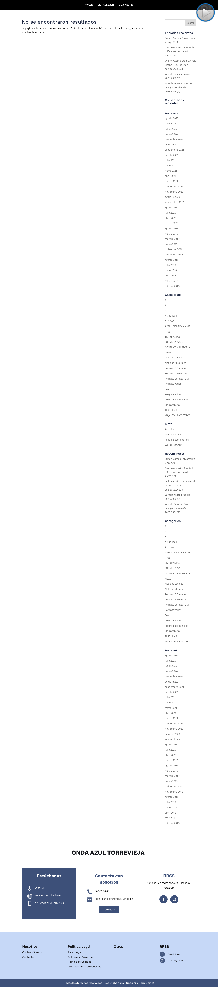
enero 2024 (171, 134)
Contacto (109, 909)
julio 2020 (170, 212)
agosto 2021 (171, 155)
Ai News (169, 321)
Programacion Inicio (176, 399)
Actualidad (171, 315)
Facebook (175, 954)
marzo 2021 (171, 181)
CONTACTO (126, 5)
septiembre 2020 (174, 202)
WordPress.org (173, 444)
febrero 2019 (172, 238)
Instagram (175, 960)
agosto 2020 (171, 207)
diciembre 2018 (174, 249)
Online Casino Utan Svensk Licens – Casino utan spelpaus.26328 (180, 64)
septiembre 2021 (174, 149)
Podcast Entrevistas (176, 373)
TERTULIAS (171, 410)
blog (167, 331)
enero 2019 (171, 244)
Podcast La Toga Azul (177, 378)
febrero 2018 (172, 286)
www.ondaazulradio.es (48, 895)
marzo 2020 (171, 223)
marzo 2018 (171, 280)
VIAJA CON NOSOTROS (177, 415)
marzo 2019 (171, 233)
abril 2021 (170, 176)
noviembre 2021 (174, 139)
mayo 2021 (171, 170)
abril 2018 (170, 275)
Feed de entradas (175, 434)
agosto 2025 (171, 118)
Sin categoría (172, 404)
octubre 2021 (172, 144)
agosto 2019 (171, 228)
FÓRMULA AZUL (174, 341)
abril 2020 (170, 218)
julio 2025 (170, 123)
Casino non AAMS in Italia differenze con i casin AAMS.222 (179, 51)
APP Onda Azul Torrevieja (49, 902)
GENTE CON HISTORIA (177, 347)
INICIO (89, 5)
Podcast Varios (173, 383)
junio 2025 (171, 128)
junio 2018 (171, 270)
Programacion (173, 394)
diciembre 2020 (174, 186)
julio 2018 (170, 265)
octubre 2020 (172, 196)
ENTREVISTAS (106, 5)
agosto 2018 (171, 259)
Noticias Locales (174, 357)
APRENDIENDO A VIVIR (177, 326)
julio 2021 (170, 160)
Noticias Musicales (175, 362)
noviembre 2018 (174, 254)
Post (167, 389)
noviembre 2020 (174, 191)
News (168, 352)
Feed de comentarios (177, 439)
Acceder (169, 429)
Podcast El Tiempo (175, 368)
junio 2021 (171, 165)
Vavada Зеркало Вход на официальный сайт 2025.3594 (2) (178, 87)
